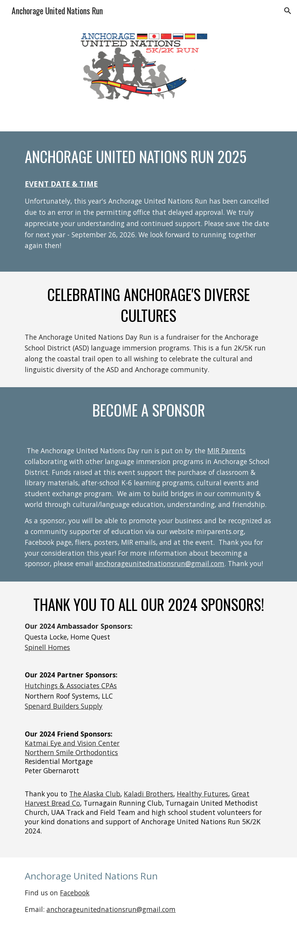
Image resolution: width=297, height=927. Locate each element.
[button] (287, 11)
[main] (148, 157)
